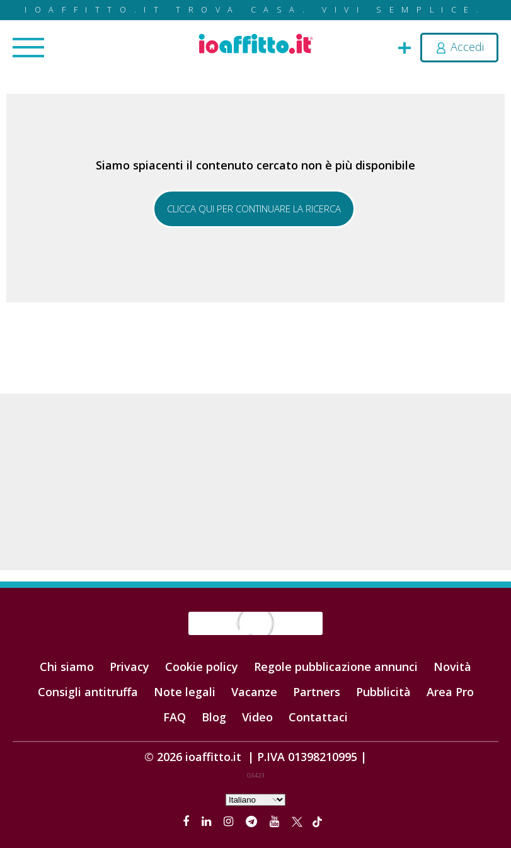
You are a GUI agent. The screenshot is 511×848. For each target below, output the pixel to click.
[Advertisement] (255, 482)
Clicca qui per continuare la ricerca (254, 208)
